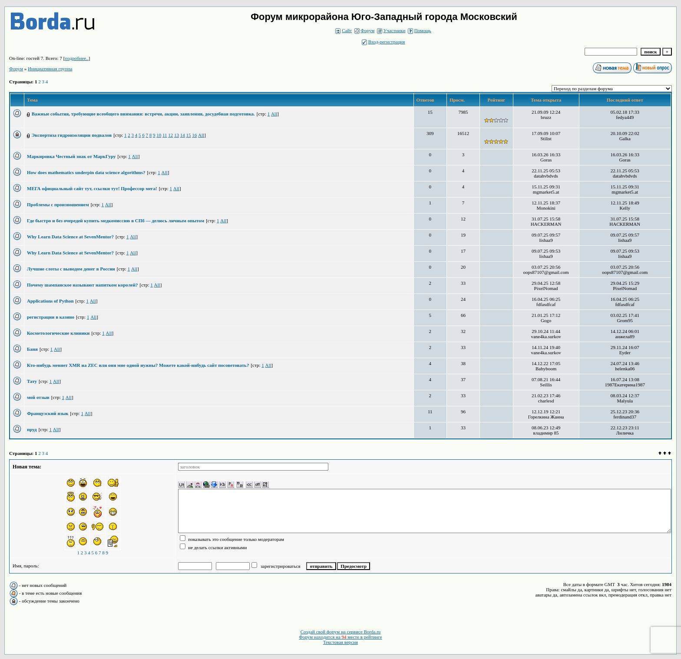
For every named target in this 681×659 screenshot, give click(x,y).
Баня (32, 349)
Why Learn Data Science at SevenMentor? (70, 236)
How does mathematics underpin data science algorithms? (86, 172)
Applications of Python (50, 300)
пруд (32, 429)
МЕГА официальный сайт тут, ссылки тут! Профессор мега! (92, 188)
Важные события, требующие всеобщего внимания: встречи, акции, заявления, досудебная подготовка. (143, 113)
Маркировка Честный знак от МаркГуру (71, 156)
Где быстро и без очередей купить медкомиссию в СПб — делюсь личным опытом (115, 220)
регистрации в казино (50, 317)
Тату (32, 381)
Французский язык (48, 413)
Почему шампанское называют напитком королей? (82, 284)
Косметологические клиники (58, 333)
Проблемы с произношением (58, 204)
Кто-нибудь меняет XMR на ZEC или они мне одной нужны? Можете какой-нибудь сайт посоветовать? (138, 365)
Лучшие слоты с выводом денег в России (71, 268)
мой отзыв (38, 397)
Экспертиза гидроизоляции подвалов (72, 135)
